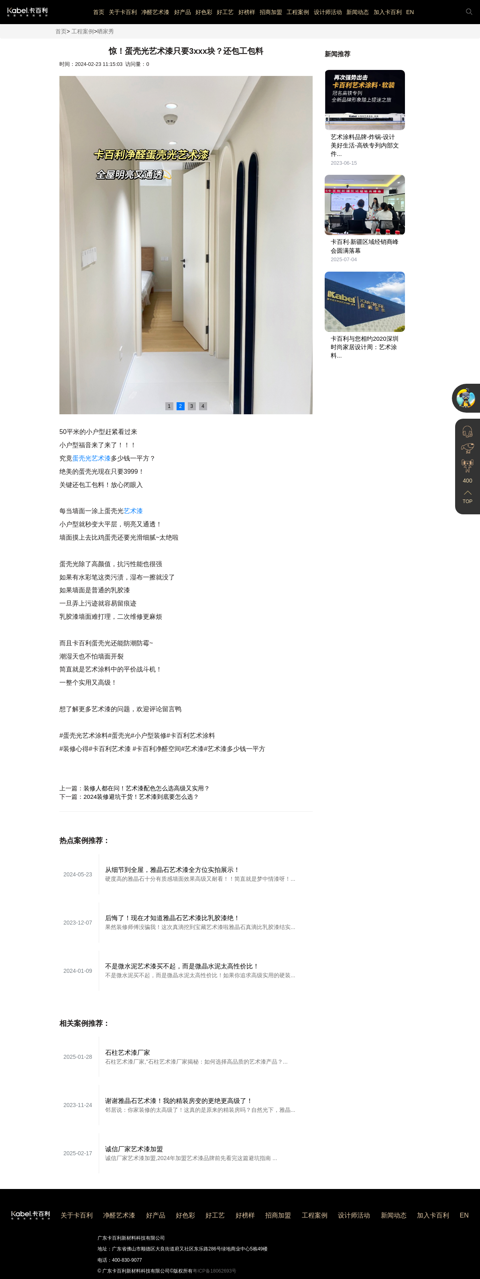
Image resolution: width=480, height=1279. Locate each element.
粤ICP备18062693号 (214, 1271)
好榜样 (246, 12)
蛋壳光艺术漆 (91, 458)
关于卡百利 (123, 12)
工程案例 (298, 12)
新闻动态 (357, 12)
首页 (98, 12)
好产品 (182, 12)
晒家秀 (105, 31)
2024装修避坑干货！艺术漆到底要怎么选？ (141, 796)
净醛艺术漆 (155, 12)
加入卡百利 (388, 12)
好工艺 (225, 12)
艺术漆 (133, 511)
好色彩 (203, 12)
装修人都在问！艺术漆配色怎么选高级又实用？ (146, 788)
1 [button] (169, 406)
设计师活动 (328, 12)
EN (410, 12)
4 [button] (202, 406)
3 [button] (191, 406)
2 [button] (180, 406)
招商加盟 (271, 12)
